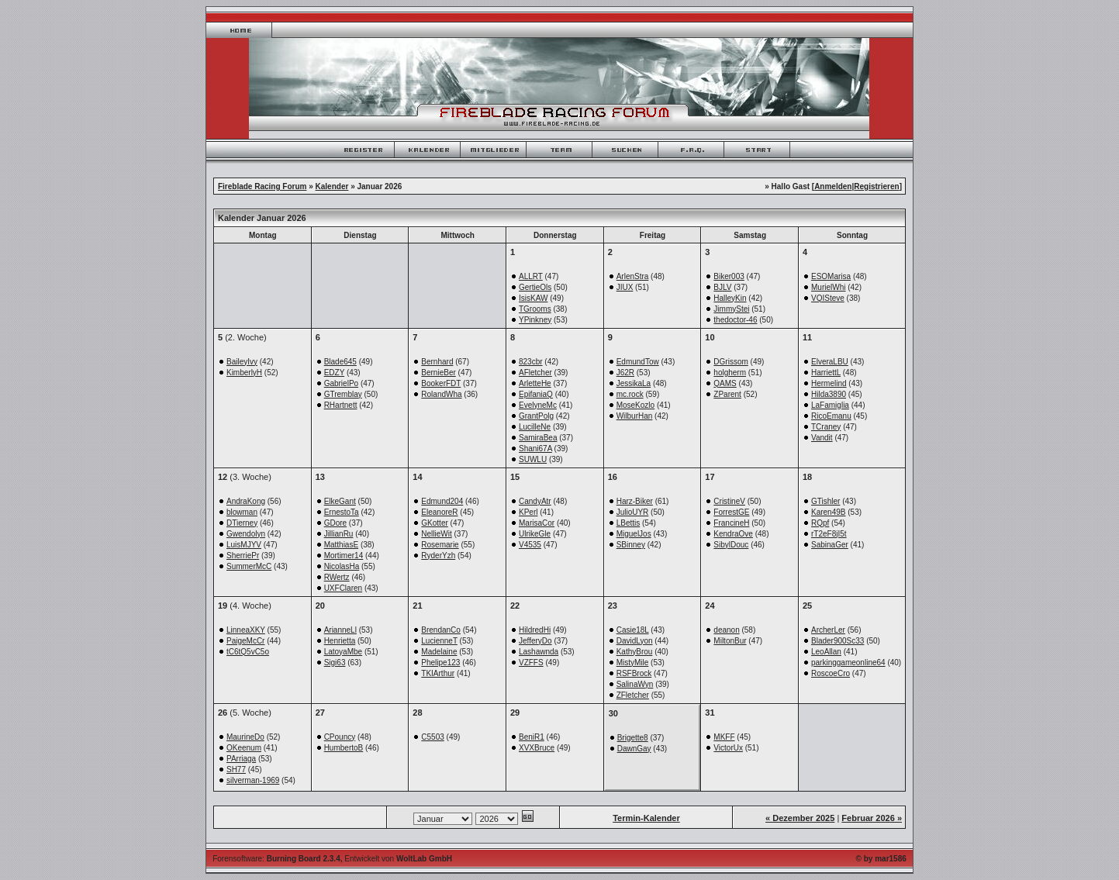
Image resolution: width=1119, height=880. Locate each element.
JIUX (625, 287)
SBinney (630, 544)
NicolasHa (342, 566)
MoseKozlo (635, 405)
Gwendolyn (245, 534)
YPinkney (535, 320)
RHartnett (340, 405)
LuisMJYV (243, 544)
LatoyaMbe (343, 651)
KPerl (528, 512)
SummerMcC (248, 566)
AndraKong (245, 501)
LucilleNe (535, 427)
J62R (625, 372)
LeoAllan (826, 651)
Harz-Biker (634, 501)
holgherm (729, 372)
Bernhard (437, 361)
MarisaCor (536, 523)
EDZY (334, 372)
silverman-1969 (252, 780)
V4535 (530, 544)
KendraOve (733, 534)
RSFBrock (634, 673)
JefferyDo (535, 641)
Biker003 (728, 276)
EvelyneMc (538, 405)
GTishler (825, 501)
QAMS (724, 383)
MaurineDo (245, 737)
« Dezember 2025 (799, 818)
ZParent (727, 394)
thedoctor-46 (735, 320)
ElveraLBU (829, 361)
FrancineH (731, 523)
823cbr (531, 361)
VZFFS (531, 662)
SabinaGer (829, 544)
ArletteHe (535, 383)
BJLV (722, 287)
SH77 (236, 769)
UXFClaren (343, 588)
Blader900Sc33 (837, 641)
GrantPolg (536, 416)
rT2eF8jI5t (829, 534)
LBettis (628, 523)
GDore (335, 523)
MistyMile (632, 662)
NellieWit (436, 534)
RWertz (337, 577)
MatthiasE (341, 544)
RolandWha (441, 394)
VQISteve (827, 298)
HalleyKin (729, 298)
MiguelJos (633, 534)
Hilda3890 (828, 394)
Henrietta (340, 641)
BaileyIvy (241, 361)
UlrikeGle (535, 534)
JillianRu (339, 534)
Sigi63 (335, 662)
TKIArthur (437, 673)
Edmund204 (442, 501)
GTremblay (343, 394)
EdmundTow (637, 361)
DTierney (241, 523)
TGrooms (535, 309)
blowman (241, 512)
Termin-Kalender (646, 818)
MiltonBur (729, 641)
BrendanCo (441, 630)
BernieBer (438, 372)
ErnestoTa (341, 512)
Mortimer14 (344, 555)
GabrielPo (341, 383)
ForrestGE (731, 512)
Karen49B (828, 512)
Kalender (332, 186)
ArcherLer (828, 630)
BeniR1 (531, 737)
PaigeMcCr (245, 641)
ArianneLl (340, 630)
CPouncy (340, 737)
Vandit (822, 437)
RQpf (820, 523)
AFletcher (535, 372)
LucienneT (439, 641)
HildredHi (535, 630)
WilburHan (634, 416)
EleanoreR (439, 512)
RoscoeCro (830, 673)
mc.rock (630, 394)
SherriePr (242, 555)
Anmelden (832, 186)
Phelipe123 (440, 662)
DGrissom (730, 361)
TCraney (826, 427)
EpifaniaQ (536, 394)
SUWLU (533, 459)
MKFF (723, 737)
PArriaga (241, 758)
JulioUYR (632, 512)
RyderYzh (438, 555)
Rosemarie (439, 544)
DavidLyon (634, 641)
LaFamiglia (830, 405)
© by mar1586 (881, 858)
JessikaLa (633, 383)
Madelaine (439, 651)
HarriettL (826, 372)
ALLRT (531, 276)
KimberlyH (244, 372)
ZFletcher (632, 695)
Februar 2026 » (871, 818)
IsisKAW (533, 298)
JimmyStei (731, 309)
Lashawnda (538, 651)
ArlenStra (632, 276)
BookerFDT (441, 383)
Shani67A (535, 448)
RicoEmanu (831, 416)
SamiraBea (538, 437)
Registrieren (876, 186)
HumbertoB (344, 748)
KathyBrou (634, 651)
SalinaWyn (635, 684)
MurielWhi (828, 287)
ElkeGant (340, 501)
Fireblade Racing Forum (262, 186)
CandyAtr (535, 501)
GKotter (434, 523)
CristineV (729, 501)
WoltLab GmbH (424, 858)
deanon (726, 630)
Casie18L (632, 630)
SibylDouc (730, 544)
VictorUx (728, 748)
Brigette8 (632, 737)
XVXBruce (536, 748)
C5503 (432, 737)
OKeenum (243, 748)
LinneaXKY (245, 630)
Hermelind (829, 383)
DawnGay (634, 748)
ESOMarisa (831, 276)
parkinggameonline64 (848, 662)
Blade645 (340, 361)
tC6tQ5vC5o (247, 651)
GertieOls (535, 287)
